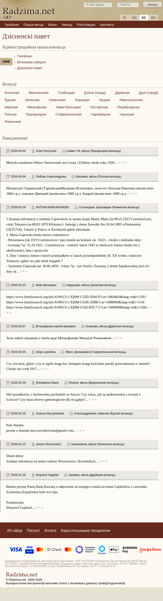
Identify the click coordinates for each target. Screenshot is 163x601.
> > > (122, 162)
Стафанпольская (68, 114)
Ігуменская (57, 100)
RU (153, 18)
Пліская (11, 114)
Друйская (122, 93)
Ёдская (10, 100)
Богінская (12, 93)
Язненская (13, 121)
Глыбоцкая (66, 93)
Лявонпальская (131, 100)
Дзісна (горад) (95, 93)
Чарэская (126, 114)
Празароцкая (36, 114)
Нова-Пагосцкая (68, 107)
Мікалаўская (36, 107)
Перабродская (128, 107)
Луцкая (104, 100)
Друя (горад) (148, 93)
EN (134, 18)
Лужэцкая (82, 100)
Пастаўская (99, 107)
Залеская (32, 100)
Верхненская (39, 93)
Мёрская (11, 107)
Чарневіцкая (100, 114)
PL (125, 18)
